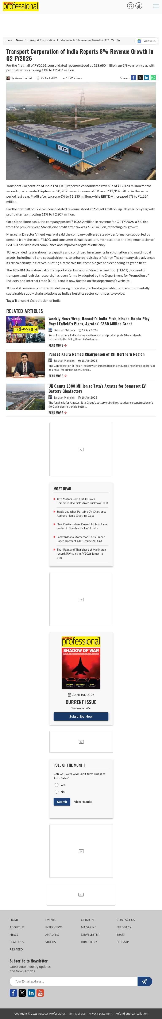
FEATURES (17, 942)
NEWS (14, 935)
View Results (83, 801)
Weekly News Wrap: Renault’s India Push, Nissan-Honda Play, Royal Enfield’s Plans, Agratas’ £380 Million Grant (99, 321)
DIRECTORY (89, 942)
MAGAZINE (88, 927)
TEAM (121, 935)
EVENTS (50, 920)
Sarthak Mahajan (62, 360)
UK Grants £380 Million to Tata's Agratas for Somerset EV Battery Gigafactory (97, 388)
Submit (62, 801)
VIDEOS (50, 942)
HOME (14, 920)
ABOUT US (17, 927)
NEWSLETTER (90, 935)
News (19, 40)
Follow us (146, 41)
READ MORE (58, 345)
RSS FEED (16, 949)
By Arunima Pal (19, 78)
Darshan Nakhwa (62, 330)
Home (8, 40)
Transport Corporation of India (38, 300)
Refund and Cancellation (131, 1013)
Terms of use (77, 1013)
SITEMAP (123, 942)
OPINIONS (88, 920)
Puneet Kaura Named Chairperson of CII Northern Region (96, 354)
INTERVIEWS (53, 927)
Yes (63, 785)
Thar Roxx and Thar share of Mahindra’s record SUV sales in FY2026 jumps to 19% (82, 553)
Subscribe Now (81, 716)
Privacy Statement (100, 1013)
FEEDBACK (124, 927)
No (63, 792)
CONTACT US (126, 920)
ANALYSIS (52, 935)
